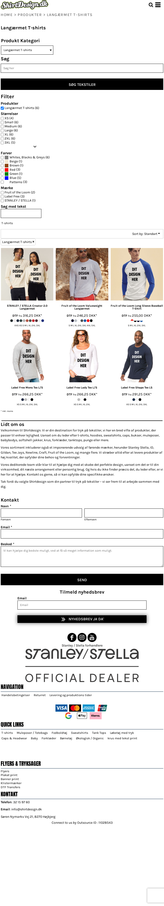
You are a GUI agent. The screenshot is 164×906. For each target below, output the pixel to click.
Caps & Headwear (14, 738)
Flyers (5, 771)
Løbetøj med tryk (122, 733)
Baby (34, 738)
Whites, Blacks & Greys (27, 157)
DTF (15, 315)
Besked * (7, 544)
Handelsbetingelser (15, 695)
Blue (13, 178)
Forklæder (49, 738)
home (7, 14)
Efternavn (90, 519)
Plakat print (9, 775)
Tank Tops (99, 733)
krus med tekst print (122, 738)
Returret (40, 695)
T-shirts (7, 223)
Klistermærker (11, 783)
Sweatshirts (79, 733)
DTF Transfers (10, 787)
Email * (6, 527)
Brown (14, 165)
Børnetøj (66, 738)
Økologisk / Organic (90, 738)
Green (14, 174)
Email (22, 598)
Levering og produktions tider (70, 695)
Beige (14, 161)
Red (12, 170)
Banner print (10, 779)
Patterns (16, 182)
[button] (150, 4)
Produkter (30, 14)
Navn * (6, 506)
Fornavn (6, 519)
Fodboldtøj (59, 733)
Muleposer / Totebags (32, 733)
